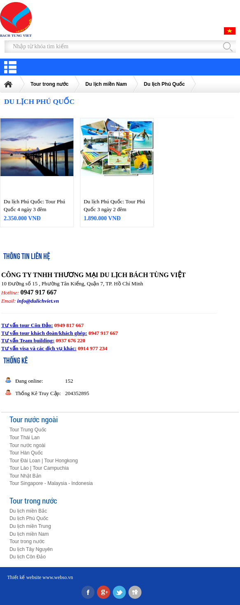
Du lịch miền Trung (30, 526)
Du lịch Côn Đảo (27, 557)
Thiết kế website (24, 577)
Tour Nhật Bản (25, 476)
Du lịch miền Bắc (28, 511)
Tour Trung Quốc (28, 430)
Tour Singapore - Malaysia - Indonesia (51, 483)
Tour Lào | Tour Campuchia (39, 468)
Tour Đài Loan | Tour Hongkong (43, 461)
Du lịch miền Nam (106, 84)
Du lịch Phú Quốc (164, 84)
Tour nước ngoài (33, 419)
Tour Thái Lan (24, 437)
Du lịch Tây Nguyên (31, 549)
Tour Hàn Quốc (26, 453)
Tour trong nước (49, 84)
